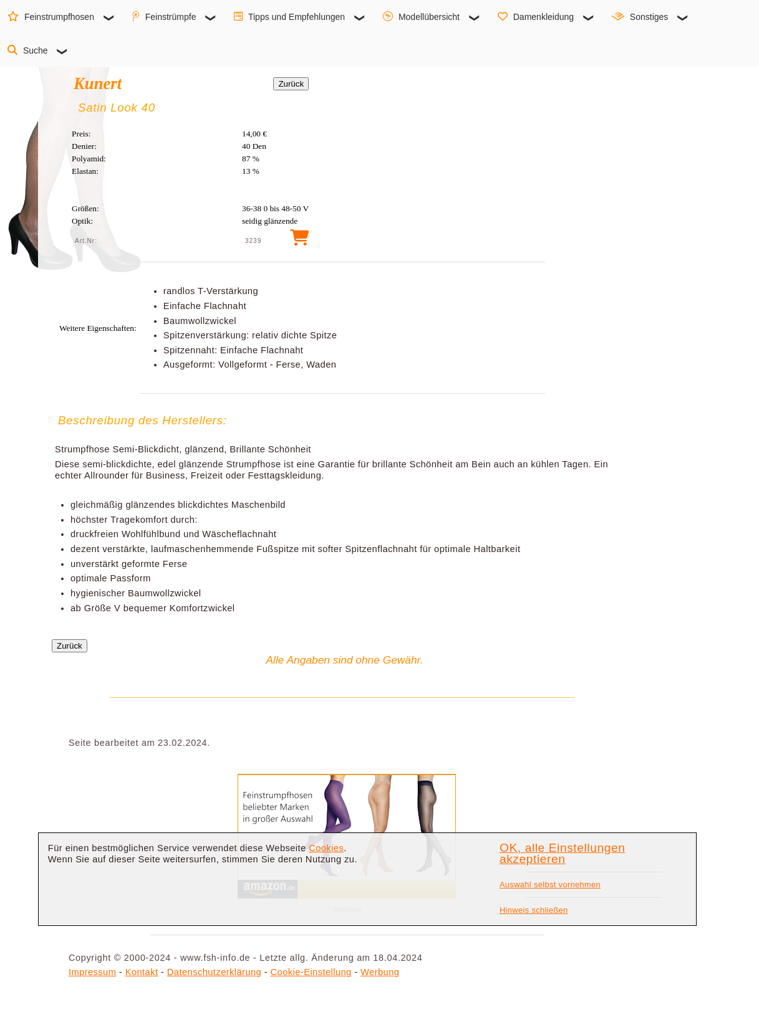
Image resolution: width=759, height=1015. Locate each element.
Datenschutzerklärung (214, 972)
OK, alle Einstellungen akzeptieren (562, 853)
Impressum (92, 972)
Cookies (326, 848)
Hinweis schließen (534, 910)
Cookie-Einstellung (311, 972)
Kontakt (141, 972)
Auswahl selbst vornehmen (550, 884)
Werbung (379, 972)
